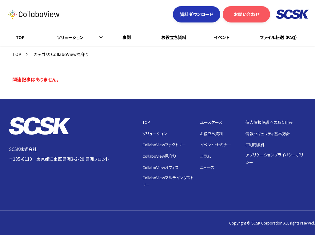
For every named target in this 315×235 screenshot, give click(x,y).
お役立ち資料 (173, 37)
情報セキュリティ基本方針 (267, 133)
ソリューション (70, 37)
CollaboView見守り (159, 156)
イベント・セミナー (215, 145)
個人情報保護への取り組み (269, 122)
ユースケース (211, 122)
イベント (222, 37)
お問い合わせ (246, 14)
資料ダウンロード (196, 14)
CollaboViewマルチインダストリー (167, 181)
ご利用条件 (255, 145)
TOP (20, 37)
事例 (126, 37)
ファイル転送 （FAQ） (278, 37)
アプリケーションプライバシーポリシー (274, 158)
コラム (205, 156)
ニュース (207, 167)
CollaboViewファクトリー (164, 145)
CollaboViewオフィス (160, 167)
